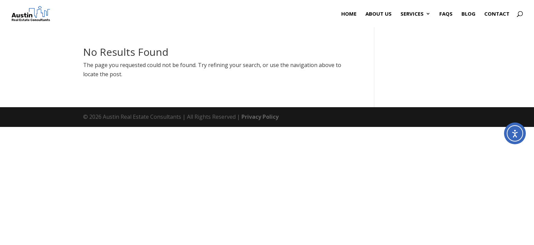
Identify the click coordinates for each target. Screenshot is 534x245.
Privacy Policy (260, 116)
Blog (468, 14)
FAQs (446, 14)
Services (412, 14)
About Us (378, 14)
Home (349, 14)
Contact (496, 14)
